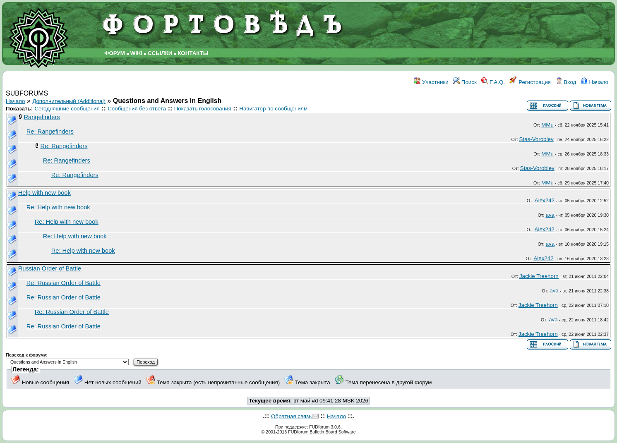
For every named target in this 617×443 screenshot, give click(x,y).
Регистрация (530, 82)
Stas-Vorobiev (536, 139)
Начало (594, 82)
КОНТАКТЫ (193, 53)
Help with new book (44, 192)
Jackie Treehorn (539, 276)
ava (550, 215)
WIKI (136, 53)
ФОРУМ (114, 53)
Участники (431, 82)
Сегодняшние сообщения (66, 108)
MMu (547, 125)
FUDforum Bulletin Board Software (321, 431)
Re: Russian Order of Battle (63, 283)
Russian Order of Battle (49, 268)
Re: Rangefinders (50, 131)
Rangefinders (42, 117)
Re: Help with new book (58, 207)
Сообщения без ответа (137, 108)
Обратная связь (291, 416)
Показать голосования (202, 108)
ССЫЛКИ (160, 53)
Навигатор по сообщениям (273, 108)
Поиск (465, 82)
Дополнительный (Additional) (69, 101)
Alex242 (545, 200)
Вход (566, 82)
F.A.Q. (493, 82)
